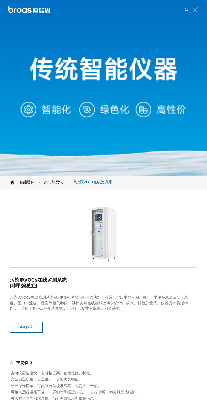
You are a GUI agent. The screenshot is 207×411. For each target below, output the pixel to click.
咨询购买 (26, 327)
